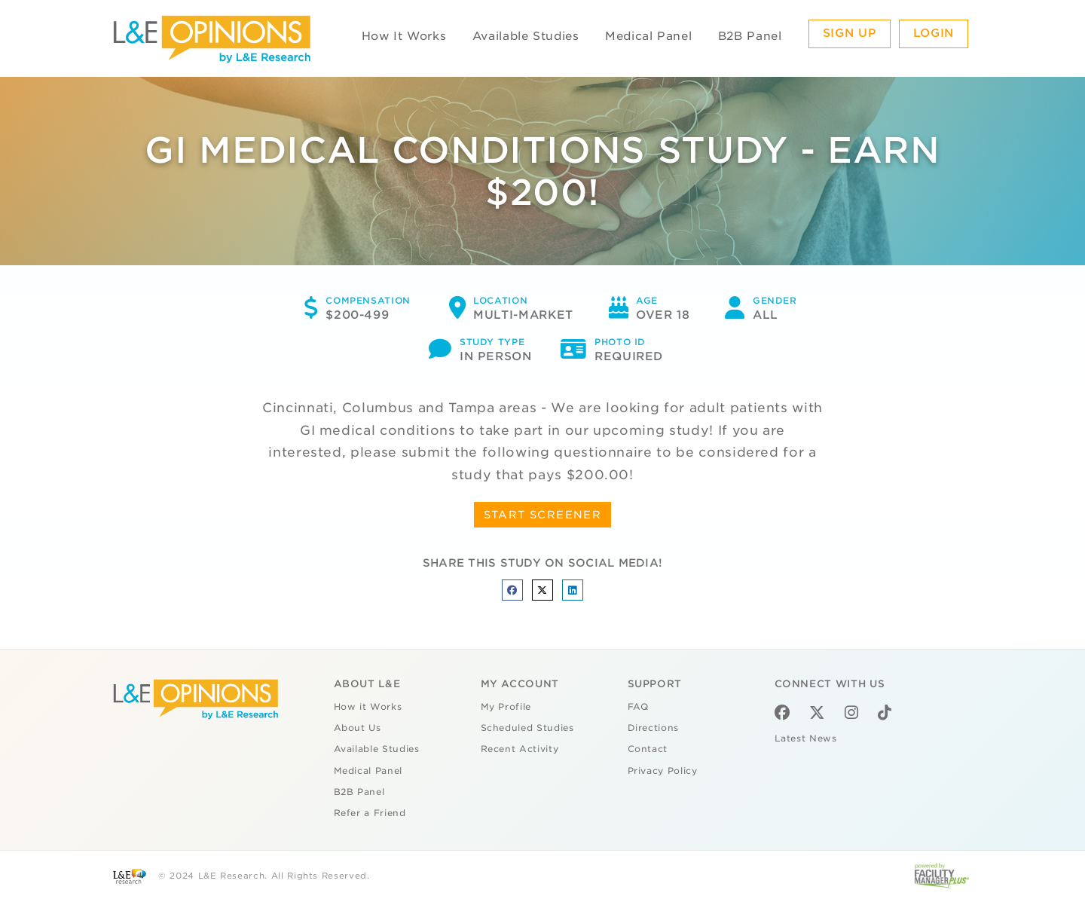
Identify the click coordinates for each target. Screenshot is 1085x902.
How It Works (404, 36)
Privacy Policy (663, 771)
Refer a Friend (370, 813)
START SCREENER (543, 515)
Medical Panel (648, 36)
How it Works (368, 707)
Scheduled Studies (527, 728)
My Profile (506, 707)
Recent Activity (520, 749)
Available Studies (525, 36)
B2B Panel (750, 36)
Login (933, 33)
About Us (357, 728)
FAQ (638, 707)
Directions (654, 728)
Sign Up (850, 33)
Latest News (806, 738)
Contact (648, 749)
